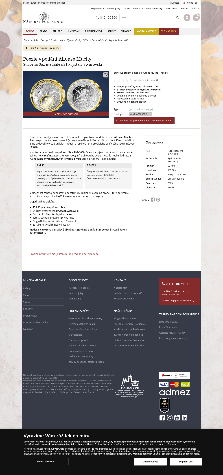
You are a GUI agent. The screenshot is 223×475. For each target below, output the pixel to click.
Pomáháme (75, 298)
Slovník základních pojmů (82, 345)
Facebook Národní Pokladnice (130, 323)
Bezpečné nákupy (168, 321)
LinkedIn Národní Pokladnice (129, 340)
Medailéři (28, 329)
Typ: (116, 109)
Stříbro (57, 31)
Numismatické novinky (35, 322)
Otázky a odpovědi (79, 340)
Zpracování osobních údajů (83, 329)
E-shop (30, 31)
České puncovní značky (81, 356)
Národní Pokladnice (79, 287)
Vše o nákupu (172, 8)
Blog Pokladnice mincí (125, 318)
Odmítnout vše (150, 464)
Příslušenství (93, 31)
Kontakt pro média (124, 298)
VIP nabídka (168, 31)
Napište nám (120, 287)
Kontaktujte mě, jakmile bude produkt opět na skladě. (144, 120)
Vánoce (126, 31)
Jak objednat (75, 334)
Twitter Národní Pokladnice (128, 334)
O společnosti (97, 8)
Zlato (43, 31)
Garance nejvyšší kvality (172, 332)
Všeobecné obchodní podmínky (147, 8)
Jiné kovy (73, 31)
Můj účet (196, 8)
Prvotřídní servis (168, 327)
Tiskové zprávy (113, 8)
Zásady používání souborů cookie (86, 361)
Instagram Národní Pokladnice (130, 345)
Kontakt (185, 8)
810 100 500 (106, 17)
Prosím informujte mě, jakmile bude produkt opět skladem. (64, 254)
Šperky (111, 31)
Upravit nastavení (45, 463)
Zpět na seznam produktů (42, 47)
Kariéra (127, 8)
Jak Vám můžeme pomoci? (128, 293)
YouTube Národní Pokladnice (129, 329)
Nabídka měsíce (146, 31)
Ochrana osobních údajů (82, 323)
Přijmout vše (186, 464)
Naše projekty (76, 293)
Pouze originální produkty (173, 338)
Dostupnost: (120, 114)
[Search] (177, 17)
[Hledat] (147, 17)
